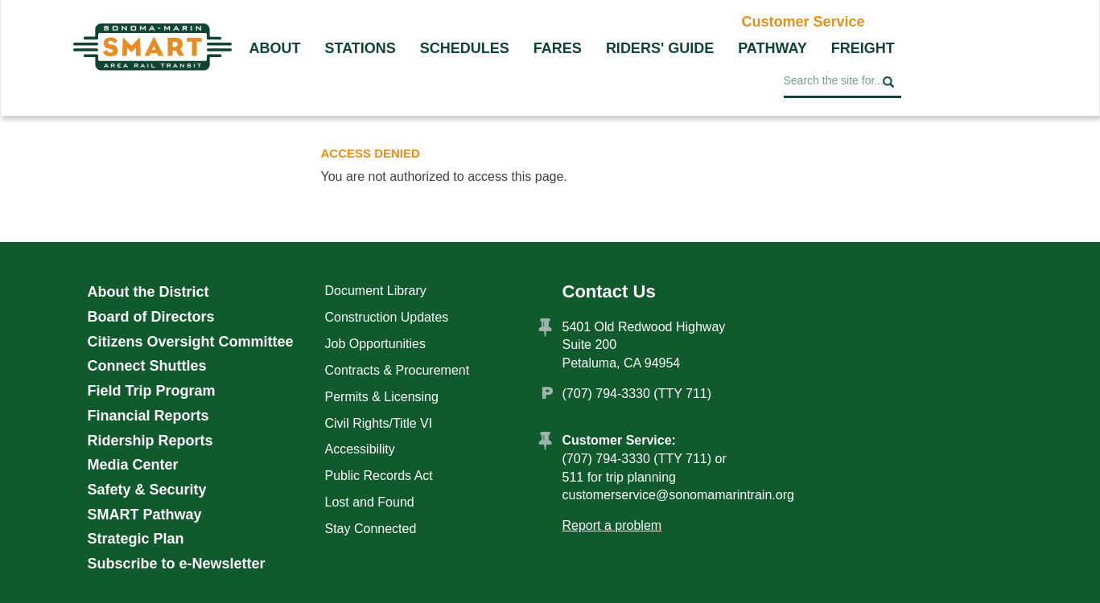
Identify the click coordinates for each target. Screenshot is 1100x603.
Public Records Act (379, 475)
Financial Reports (148, 416)
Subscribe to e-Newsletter (177, 564)
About (275, 48)
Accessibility (360, 449)
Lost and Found (369, 502)
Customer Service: (619, 440)
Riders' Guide (660, 48)
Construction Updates (387, 317)
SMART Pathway (145, 515)
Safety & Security (147, 490)
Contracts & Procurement (397, 370)
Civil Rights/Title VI (379, 423)
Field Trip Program (152, 391)
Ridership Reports (150, 441)
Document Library (375, 290)
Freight (863, 48)
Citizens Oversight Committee (191, 342)
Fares (558, 48)
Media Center (133, 465)
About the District (148, 292)
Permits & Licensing (382, 397)
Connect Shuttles (147, 366)
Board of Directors (151, 317)
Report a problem (612, 525)
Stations (360, 48)
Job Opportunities (375, 344)
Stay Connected (371, 528)
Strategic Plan (136, 539)
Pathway (772, 48)
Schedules (464, 48)
